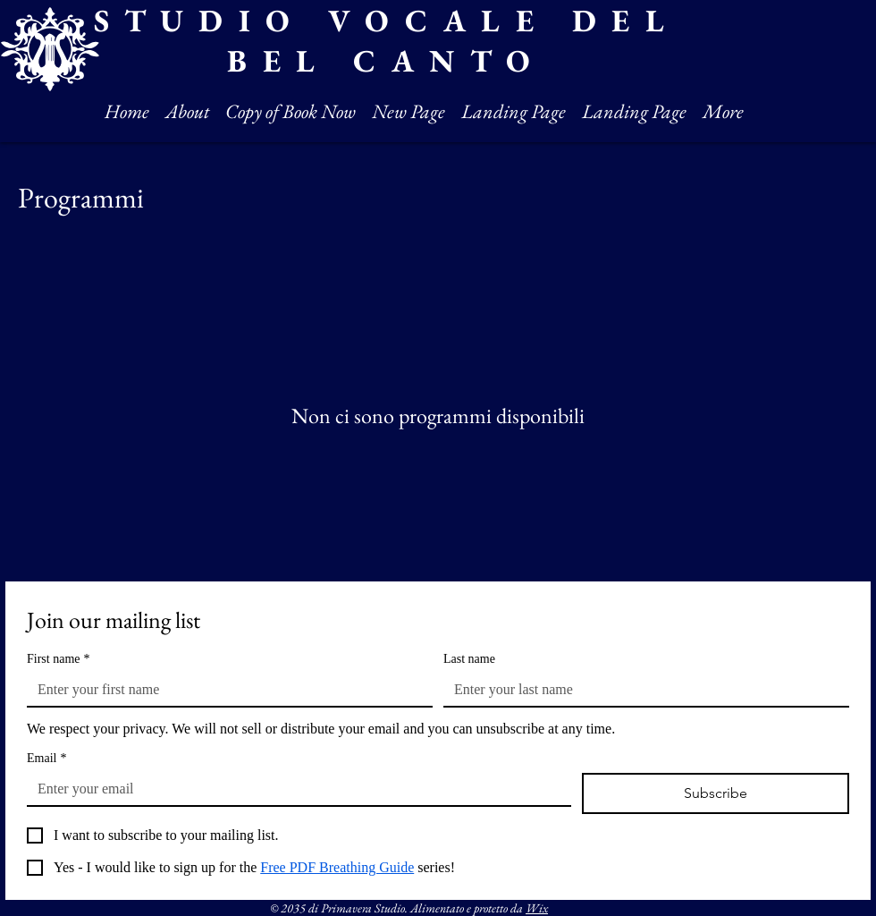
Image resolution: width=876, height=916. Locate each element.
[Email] (293, 789)
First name (58, 658)
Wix (537, 908)
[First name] (224, 690)
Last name (469, 659)
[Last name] (640, 690)
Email (46, 758)
